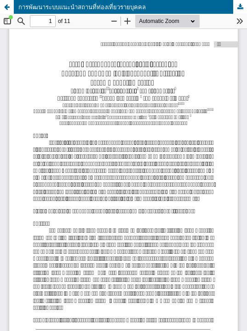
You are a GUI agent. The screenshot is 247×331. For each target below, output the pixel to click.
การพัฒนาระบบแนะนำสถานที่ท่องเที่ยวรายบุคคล (82, 7)
